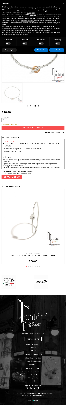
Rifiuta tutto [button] (41, 50)
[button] (63, 3)
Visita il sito (33, 339)
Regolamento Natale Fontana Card (33, 375)
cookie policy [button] (31, 13)
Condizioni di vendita (33, 358)
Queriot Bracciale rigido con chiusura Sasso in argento (33, 255)
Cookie (33, 381)
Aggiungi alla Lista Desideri (52, 132)
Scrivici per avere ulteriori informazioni (18, 171)
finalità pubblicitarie (27, 21)
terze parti (33, 15)
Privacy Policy (33, 378)
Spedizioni (33, 364)
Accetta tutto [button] (56, 50)
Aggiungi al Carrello (33, 128)
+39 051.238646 (11, 177)
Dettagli (5, 137)
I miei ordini (33, 347)
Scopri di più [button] (9, 50)
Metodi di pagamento (33, 361)
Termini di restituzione (33, 372)
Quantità (5, 117)
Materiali (15, 137)
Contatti (33, 350)
